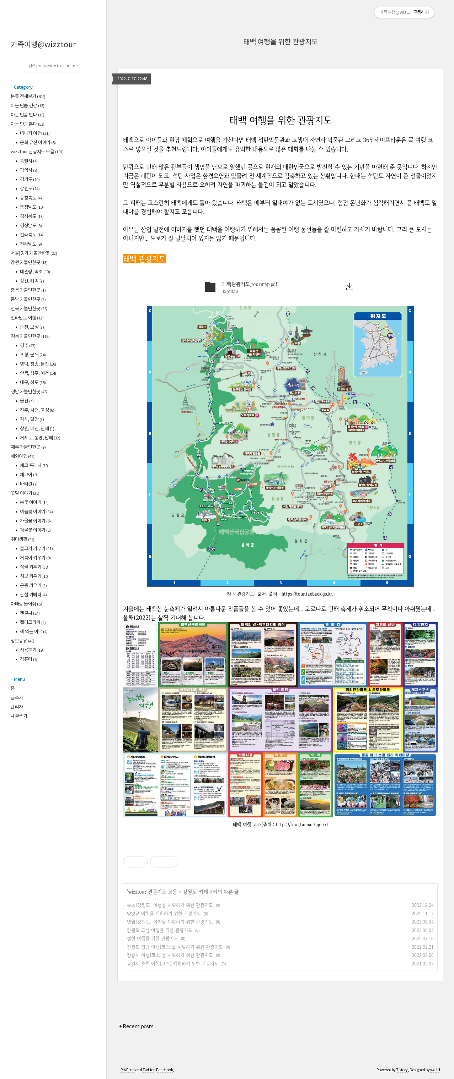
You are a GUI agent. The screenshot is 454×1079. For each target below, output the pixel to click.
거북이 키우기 (35, 558)
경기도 (29, 179)
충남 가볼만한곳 (28, 299)
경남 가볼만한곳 (29, 392)
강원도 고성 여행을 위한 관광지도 (159, 930)
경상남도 (30, 226)
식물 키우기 (34, 567)
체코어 (28, 475)
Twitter (149, 1070)
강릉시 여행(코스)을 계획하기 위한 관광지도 (170, 955)
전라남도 (30, 244)
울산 (26, 401)
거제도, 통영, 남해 (39, 438)
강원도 (29, 189)
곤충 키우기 (33, 585)
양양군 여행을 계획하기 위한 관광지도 (164, 913)
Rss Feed (127, 1070)
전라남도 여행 (27, 318)
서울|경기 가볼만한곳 (34, 253)
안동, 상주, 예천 (37, 373)
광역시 (28, 170)
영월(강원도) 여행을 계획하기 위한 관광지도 (170, 922)
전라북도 (31, 235)
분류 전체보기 (28, 96)
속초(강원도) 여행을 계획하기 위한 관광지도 (170, 905)
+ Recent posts (136, 1027)
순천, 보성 (31, 327)
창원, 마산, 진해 (36, 429)
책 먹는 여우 (33, 632)
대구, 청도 (32, 382)
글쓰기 (17, 698)
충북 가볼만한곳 (28, 290)
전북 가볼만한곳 (29, 309)
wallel (435, 1070)
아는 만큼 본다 (27, 124)
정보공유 (22, 641)
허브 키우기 (34, 576)
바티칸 (28, 484)
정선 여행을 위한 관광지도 (152, 938)
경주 (27, 346)
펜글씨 (29, 613)
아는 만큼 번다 (27, 115)
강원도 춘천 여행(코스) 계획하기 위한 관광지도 (173, 963)
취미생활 (22, 539)
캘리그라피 (32, 622)
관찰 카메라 (33, 595)
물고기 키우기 (36, 549)
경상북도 (31, 216)
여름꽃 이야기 (36, 512)
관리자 (17, 707)
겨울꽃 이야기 (35, 530)
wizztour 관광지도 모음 (37, 152)
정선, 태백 (31, 281)
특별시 (28, 161)
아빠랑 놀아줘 (27, 604)
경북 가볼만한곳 (30, 336)
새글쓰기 (19, 716)
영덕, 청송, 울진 (37, 364)
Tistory (402, 1070)
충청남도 (31, 207)
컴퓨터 (28, 659)
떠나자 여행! (34, 133)
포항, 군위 (32, 355)
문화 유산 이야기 (37, 143)
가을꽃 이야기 (35, 521)
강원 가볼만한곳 (29, 262)
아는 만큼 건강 (27, 106)
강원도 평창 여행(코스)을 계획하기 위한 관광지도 (175, 947)
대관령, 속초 (34, 272)
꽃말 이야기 (25, 493)
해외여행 (22, 456)
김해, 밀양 (31, 419)
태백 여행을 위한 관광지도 (280, 42)
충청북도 (30, 198)
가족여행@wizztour (43, 45)
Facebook (164, 1070)
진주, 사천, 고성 (36, 410)
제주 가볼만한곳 (28, 447)
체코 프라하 (34, 466)
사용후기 (31, 650)
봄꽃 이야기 (34, 502)
